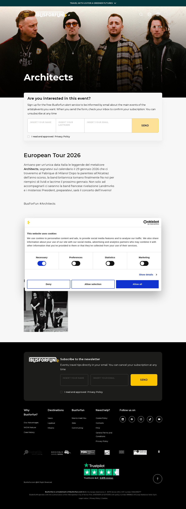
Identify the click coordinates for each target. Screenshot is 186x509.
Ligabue (51, 423)
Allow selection (93, 284)
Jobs (74, 423)
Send (144, 379)
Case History (29, 432)
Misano (51, 428)
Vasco (50, 418)
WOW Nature (30, 427)
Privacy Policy (62, 136)
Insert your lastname (65, 123)
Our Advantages (31, 422)
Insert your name (40, 122)
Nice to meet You (79, 418)
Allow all (137, 284)
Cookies (104, 498)
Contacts (100, 423)
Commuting (77, 428)
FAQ (98, 428)
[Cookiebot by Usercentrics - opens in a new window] (145, 222)
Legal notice (83, 498)
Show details (146, 274)
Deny (48, 284)
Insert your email (97, 122)
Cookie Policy (101, 418)
